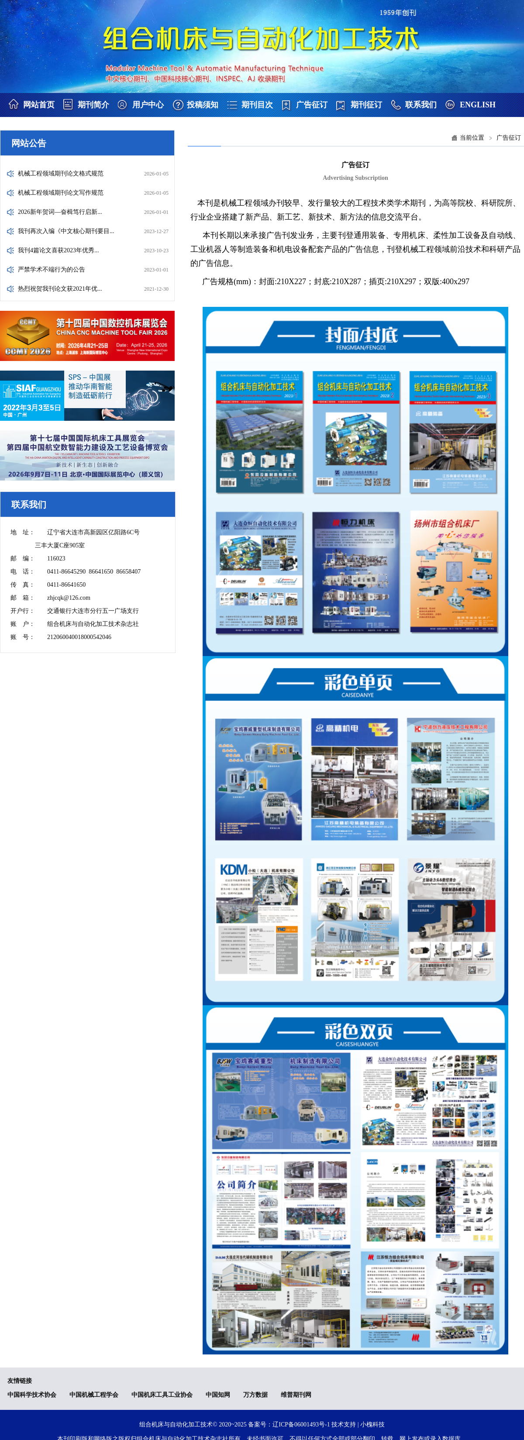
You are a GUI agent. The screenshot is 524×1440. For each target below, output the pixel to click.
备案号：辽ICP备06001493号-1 (289, 1424)
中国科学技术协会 (31, 1395)
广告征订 (312, 104)
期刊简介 (93, 104)
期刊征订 (366, 104)
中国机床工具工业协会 (162, 1395)
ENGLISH (478, 104)
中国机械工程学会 (93, 1395)
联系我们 (421, 104)
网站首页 (39, 104)
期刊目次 (257, 104)
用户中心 (148, 104)
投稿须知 (202, 104)
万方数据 (255, 1395)
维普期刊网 (296, 1395)
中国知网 (218, 1395)
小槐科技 (372, 1424)
